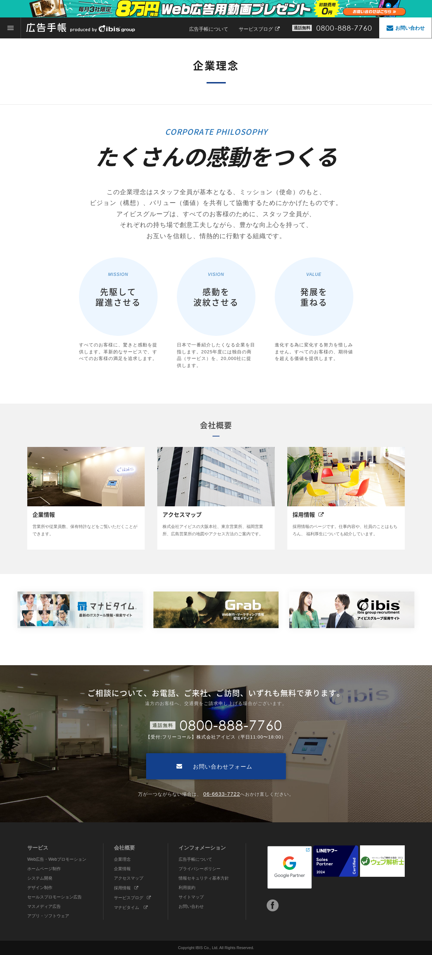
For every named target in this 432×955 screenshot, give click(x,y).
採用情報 (126, 888)
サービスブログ (259, 29)
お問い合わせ (191, 906)
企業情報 (122, 868)
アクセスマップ (128, 878)
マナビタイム (131, 907)
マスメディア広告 (44, 906)
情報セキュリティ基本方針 (204, 878)
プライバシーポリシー (200, 868)
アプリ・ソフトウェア (48, 915)
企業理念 (122, 859)
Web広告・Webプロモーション (56, 859)
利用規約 (187, 887)
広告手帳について (208, 29)
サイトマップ (191, 897)
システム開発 (39, 878)
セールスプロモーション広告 (54, 897)
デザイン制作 (39, 887)
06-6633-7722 (221, 794)
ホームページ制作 (44, 868)
